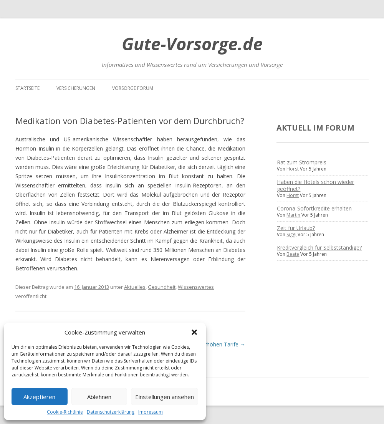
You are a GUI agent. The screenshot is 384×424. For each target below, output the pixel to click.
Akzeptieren (39, 397)
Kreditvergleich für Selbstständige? (319, 247)
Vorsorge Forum (132, 88)
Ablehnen (99, 397)
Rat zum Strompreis (301, 162)
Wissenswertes (196, 286)
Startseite (27, 88)
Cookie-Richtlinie (65, 412)
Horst (292, 169)
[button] (194, 332)
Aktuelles (135, 286)
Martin (293, 215)
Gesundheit (161, 286)
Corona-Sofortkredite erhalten (314, 208)
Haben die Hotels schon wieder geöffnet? (315, 185)
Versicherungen (75, 88)
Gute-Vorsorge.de (192, 43)
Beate (292, 254)
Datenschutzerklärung (110, 412)
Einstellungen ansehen (164, 397)
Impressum (150, 412)
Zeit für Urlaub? (296, 228)
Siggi (291, 234)
